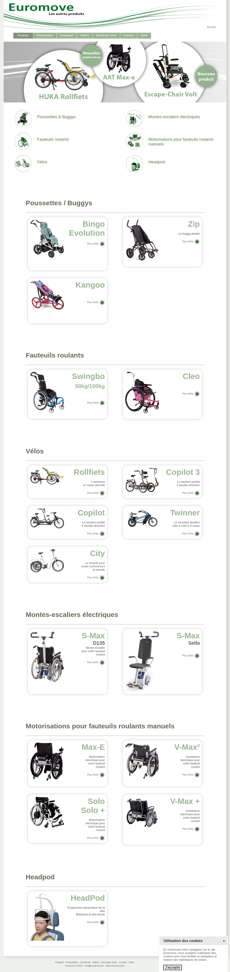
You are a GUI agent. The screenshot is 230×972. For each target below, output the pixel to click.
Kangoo (90, 284)
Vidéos (84, 35)
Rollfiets (89, 472)
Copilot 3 (183, 472)
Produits (23, 35)
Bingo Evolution (87, 228)
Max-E (93, 747)
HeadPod (88, 898)
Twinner (185, 512)
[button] (223, 941)
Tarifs (144, 35)
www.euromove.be (115, 966)
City (97, 553)
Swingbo (88, 380)
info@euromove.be (94, 966)
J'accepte (172, 967)
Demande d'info (106, 35)
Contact (129, 35)
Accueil (211, 27)
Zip (194, 223)
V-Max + (185, 801)
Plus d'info (93, 243)
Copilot (91, 512)
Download (66, 35)
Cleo (191, 376)
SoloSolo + (93, 806)
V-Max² (187, 747)
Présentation (45, 35)
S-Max (93, 635)
